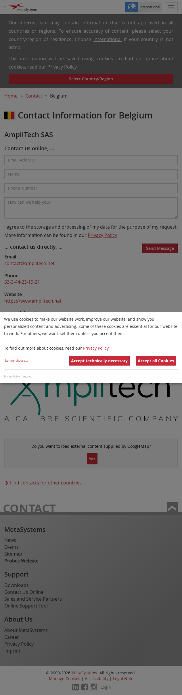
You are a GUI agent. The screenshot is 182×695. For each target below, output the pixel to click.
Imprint (27, 377)
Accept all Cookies (156, 360)
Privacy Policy (95, 348)
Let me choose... (16, 361)
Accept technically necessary (99, 360)
